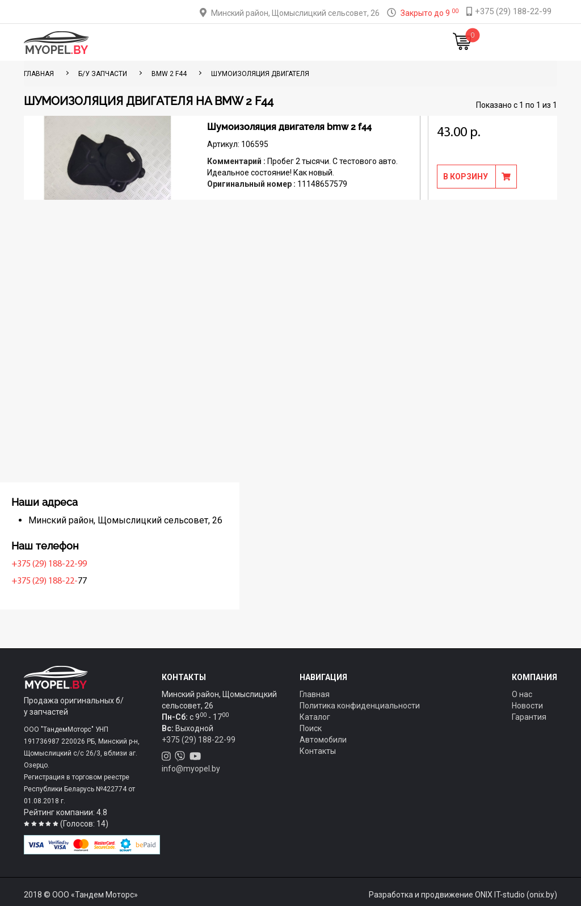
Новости (396, 43)
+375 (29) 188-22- (60, 581)
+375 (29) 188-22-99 (64, 564)
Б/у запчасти (102, 74)
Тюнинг (229, 43)
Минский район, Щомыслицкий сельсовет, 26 (295, 13)
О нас (522, 694)
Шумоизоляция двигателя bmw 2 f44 (289, 126)
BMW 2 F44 (169, 74)
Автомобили (323, 739)
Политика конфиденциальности (360, 705)
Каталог (194, 43)
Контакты (355, 43)
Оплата (264, 43)
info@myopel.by (191, 768)
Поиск (311, 728)
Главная (156, 43)
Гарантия (529, 717)
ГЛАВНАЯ (39, 74)
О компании (307, 43)
